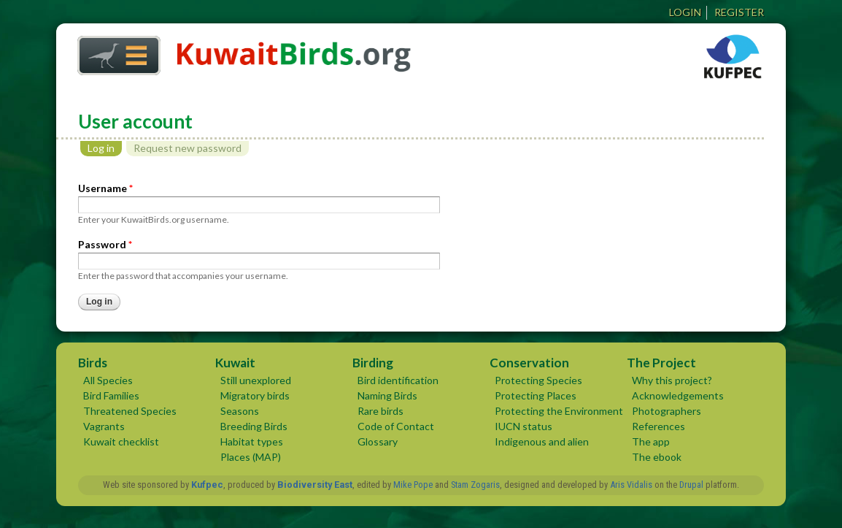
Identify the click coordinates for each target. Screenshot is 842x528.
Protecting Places (535, 395)
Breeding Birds (253, 426)
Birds (92, 362)
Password (105, 244)
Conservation (529, 362)
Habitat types (251, 441)
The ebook (656, 457)
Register (739, 12)
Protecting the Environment (559, 411)
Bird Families (111, 395)
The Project (661, 362)
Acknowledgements (678, 395)
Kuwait (235, 362)
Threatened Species (130, 411)
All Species (108, 380)
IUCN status (523, 426)
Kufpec (207, 484)
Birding (372, 362)
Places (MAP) (250, 457)
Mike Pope (413, 484)
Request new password (188, 148)
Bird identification (398, 380)
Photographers (666, 411)
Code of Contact (396, 426)
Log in (105, 148)
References (658, 426)
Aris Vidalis (631, 484)
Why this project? (672, 380)
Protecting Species (538, 380)
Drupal (691, 484)
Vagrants (104, 426)
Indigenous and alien (542, 441)
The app (651, 441)
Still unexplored (255, 380)
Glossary (378, 441)
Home (113, 51)
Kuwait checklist (121, 441)
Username (105, 188)
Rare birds (380, 411)
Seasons (239, 411)
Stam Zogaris (475, 484)
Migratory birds (255, 395)
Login (685, 12)
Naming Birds (387, 395)
